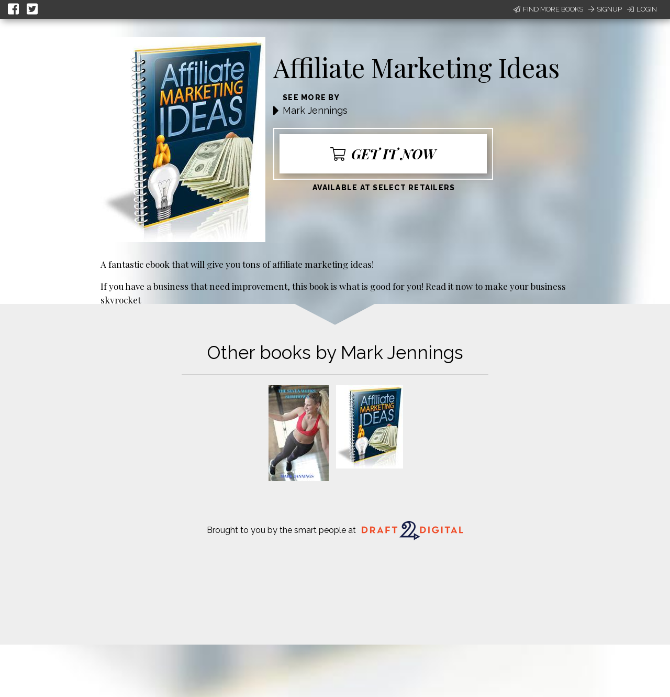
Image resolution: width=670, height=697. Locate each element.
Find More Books (548, 9)
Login (642, 9)
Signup (605, 9)
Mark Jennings (315, 110)
